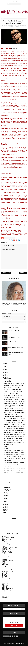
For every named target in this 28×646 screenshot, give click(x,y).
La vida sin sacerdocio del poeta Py (11, 464)
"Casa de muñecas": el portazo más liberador (13, 395)
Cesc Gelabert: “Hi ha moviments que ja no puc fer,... (14, 391)
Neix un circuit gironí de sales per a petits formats (14, 454)
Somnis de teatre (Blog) (6, 578)
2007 (4, 512)
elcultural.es (14, 48)
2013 (4, 503)
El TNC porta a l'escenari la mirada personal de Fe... (14, 426)
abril (5, 496)
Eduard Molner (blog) (6, 544)
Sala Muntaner (4, 576)
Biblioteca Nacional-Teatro (7, 539)
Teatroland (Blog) (5, 595)
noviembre (6, 380)
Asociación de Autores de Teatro (8, 537)
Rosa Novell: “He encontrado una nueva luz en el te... (14, 480)
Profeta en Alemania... (8, 460)
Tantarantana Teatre (6, 580)
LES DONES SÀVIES (12, 341)
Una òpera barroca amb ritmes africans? (12, 393)
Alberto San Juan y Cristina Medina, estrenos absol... (14, 420)
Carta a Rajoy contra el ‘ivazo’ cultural (11, 397)
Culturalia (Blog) (5, 542)
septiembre (7, 489)
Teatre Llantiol (4, 586)
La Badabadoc (4, 559)
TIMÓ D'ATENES (7, 381)
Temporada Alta (16, 26)
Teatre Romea (4, 591)
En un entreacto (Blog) (6, 549)
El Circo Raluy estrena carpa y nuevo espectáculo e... (14, 385)
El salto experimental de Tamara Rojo (11, 478)
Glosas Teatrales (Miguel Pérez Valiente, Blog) (11, 555)
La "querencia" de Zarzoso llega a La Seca (12, 470)
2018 (4, 371)
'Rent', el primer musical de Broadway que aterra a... (14, 412)
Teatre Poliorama (5, 589)
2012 (4, 504)
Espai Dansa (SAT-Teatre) (7, 552)
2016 (4, 374)
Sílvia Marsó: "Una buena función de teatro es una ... (14, 468)
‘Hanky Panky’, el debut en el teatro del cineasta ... (14, 482)
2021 (4, 366)
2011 (4, 506)
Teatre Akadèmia (5, 583)
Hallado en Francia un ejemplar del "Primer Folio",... (14, 403)
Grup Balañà (4, 557)
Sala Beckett (4, 574)
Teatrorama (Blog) (5, 596)
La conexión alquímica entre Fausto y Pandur (13, 438)
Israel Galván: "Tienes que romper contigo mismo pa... (15, 424)
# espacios (12, 238)
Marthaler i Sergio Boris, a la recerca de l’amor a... (14, 452)
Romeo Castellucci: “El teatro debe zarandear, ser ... (14, 422)
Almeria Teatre (4, 536)
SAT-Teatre (4, 577)
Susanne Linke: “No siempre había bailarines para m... (14, 458)
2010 (4, 507)
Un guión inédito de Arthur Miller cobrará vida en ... (14, 408)
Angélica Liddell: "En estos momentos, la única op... (14, 436)
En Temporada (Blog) (6, 548)
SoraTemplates (12, 643)
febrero (6, 499)
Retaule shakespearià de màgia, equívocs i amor (13, 450)
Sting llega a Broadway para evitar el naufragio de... (14, 401)
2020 (4, 367)
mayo (5, 495)
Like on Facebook (14, 316)
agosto (6, 490)
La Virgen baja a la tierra (8, 444)
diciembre (6, 378)
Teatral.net (4, 582)
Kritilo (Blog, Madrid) (6, 558)
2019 (4, 369)
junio (5, 493)
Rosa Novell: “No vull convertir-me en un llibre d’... (14, 486)
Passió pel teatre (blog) (6, 566)
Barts (3, 538)
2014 (4, 377)
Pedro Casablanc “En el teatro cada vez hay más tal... (14, 462)
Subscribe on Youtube (14, 319)
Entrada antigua (23, 272)
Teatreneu (4, 594)
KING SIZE (6, 448)
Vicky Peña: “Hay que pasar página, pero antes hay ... (14, 418)
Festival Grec (4, 553)
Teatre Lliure (4, 587)
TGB (2, 598)
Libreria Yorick (4, 563)
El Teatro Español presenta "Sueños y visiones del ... (14, 484)
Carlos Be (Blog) (5, 541)
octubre (6, 487)
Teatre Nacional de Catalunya (7, 588)
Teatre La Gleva (5, 585)
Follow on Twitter (14, 313)
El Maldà (3, 546)
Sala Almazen (4, 573)
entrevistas (13, 25)
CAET (3, 540)
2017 (4, 372)
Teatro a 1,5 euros (7, 466)
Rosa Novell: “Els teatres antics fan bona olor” (13, 416)
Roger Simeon (4, 572)
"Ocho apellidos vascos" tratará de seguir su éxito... (14, 442)
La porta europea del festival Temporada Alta (13, 440)
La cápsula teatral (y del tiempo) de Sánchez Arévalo (14, 434)
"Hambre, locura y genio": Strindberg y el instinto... (14, 383)
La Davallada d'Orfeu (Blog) (7, 560)
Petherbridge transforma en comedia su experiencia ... (14, 428)
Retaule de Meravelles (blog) (7, 571)
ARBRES (5, 446)
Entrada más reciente (5, 272)
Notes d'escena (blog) (6, 565)
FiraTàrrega (4, 554)
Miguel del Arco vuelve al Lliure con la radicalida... (14, 410)
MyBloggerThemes (20, 643)
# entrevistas (6, 238)
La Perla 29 (4, 561)
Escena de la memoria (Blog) (7, 551)
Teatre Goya (4, 584)
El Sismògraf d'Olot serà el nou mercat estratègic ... (14, 432)
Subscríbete (14, 625)
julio (5, 492)
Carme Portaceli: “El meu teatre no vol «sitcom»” (13, 456)
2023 (4, 363)
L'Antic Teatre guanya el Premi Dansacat (12, 387)
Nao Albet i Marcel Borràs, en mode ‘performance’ (14, 430)
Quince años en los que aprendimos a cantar (12, 389)
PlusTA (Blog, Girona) (6, 567)
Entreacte (3, 550)
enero (5, 501)
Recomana (4, 570)
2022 (4, 364)
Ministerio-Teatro (5, 564)
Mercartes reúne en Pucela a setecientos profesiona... (14, 476)
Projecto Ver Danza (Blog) (7, 569)
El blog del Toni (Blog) (6, 545)
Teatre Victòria (4, 592)
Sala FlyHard (4, 575)
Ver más (7, 305)
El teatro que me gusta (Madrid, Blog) (9, 547)
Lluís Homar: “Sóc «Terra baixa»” (10, 474)
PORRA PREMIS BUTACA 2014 (10, 414)
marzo (5, 498)
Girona (21, 25)
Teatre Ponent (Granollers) (7, 590)
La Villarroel (4, 562)
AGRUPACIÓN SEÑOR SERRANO (15, 347)
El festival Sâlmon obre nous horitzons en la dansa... (14, 399)
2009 (4, 509)
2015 (4, 375)
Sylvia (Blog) (4, 579)
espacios (17, 25)
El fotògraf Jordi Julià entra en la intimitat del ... (13, 472)
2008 (4, 510)
